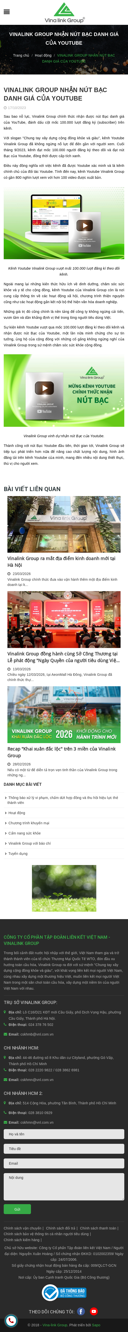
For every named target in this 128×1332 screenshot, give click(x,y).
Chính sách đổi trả (61, 1228)
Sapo (96, 1325)
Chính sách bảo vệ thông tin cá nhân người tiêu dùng (47, 1234)
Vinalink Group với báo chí (27, 843)
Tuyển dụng (15, 854)
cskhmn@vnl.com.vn (37, 1080)
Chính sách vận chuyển (24, 1228)
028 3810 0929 (40, 1113)
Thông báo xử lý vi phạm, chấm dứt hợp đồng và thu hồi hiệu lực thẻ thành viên (61, 799)
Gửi (17, 1209)
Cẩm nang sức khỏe (22, 833)
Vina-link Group (55, 1325)
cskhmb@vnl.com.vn (37, 1034)
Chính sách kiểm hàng (23, 1240)
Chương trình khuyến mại (26, 823)
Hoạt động (14, 813)
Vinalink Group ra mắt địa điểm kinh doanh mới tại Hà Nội (61, 561)
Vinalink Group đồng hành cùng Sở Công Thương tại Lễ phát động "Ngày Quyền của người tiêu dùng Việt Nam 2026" (62, 657)
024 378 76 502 (40, 1025)
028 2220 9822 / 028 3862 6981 (53, 1070)
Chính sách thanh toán (99, 1228)
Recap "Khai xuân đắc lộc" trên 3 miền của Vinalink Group (61, 752)
